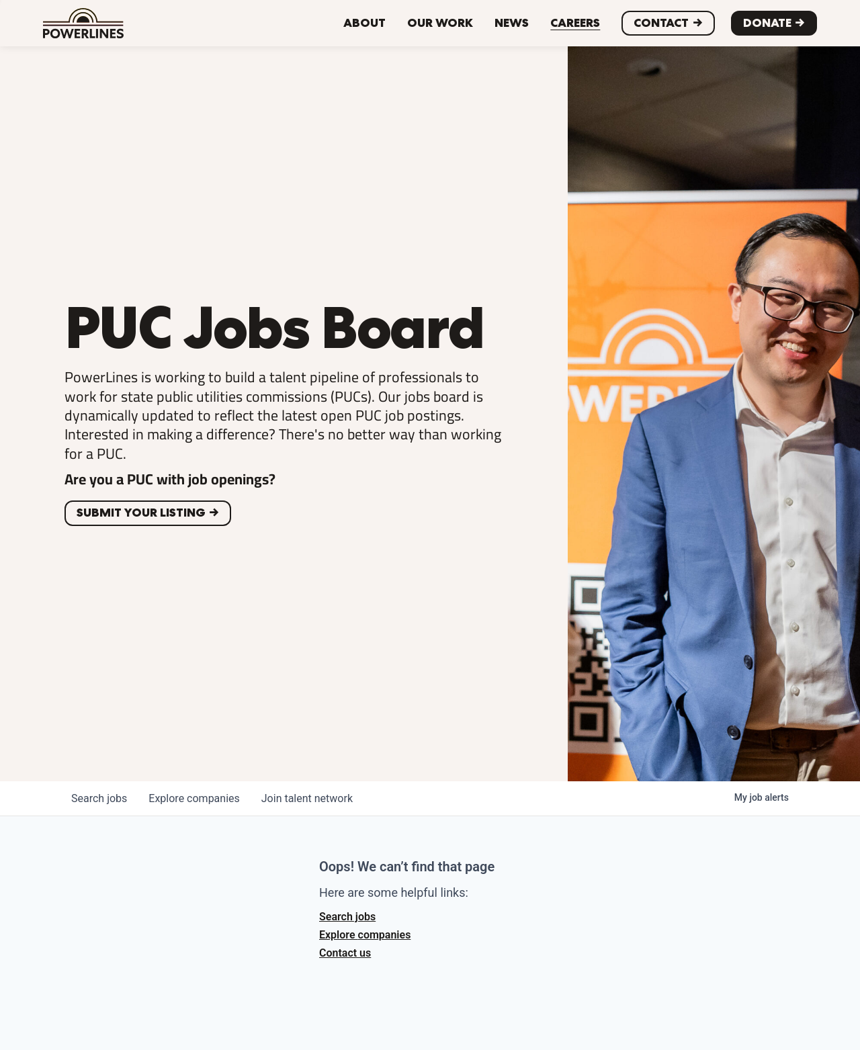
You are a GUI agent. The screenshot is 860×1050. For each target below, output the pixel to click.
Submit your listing (141, 513)
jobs (99, 798)
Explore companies (365, 934)
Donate (767, 23)
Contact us (345, 953)
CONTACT (661, 23)
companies (193, 798)
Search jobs (347, 916)
